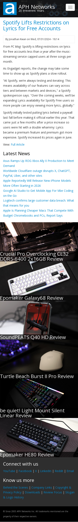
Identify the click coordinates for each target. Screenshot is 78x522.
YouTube (9, 471)
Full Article (18, 144)
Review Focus (52, 492)
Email (70, 471)
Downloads (32, 492)
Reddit (59, 471)
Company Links (41, 487)
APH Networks (37, 6)
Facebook (25, 471)
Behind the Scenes (15, 487)
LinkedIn (45, 471)
